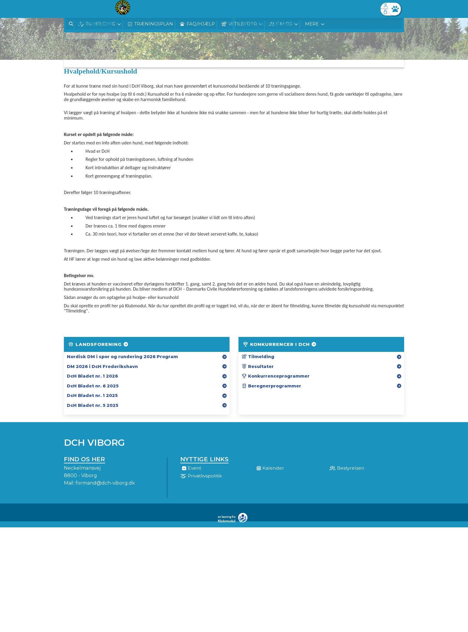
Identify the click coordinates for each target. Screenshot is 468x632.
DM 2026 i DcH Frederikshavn (102, 366)
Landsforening (98, 344)
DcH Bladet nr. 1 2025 (92, 395)
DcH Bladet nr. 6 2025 (92, 386)
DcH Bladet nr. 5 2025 (92, 405)
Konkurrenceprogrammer (275, 376)
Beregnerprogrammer (271, 386)
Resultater (257, 366)
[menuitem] (73, 9)
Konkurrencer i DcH (280, 344)
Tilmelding (257, 356)
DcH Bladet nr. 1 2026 (92, 376)
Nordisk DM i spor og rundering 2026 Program (122, 356)
